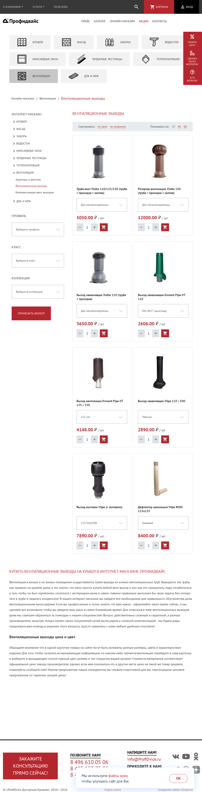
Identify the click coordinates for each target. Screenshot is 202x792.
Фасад (74, 44)
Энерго (187, 790)
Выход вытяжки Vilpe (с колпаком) (99, 509)
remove (80, 230)
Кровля (30, 44)
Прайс (85, 22)
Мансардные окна (37, 61)
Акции (143, 22)
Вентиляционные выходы (31, 188)
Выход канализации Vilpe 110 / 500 (161, 403)
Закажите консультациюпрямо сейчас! (30, 766)
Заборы (118, 44)
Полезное (61, 7)
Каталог (100, 22)
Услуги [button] (37, 7)
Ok (178, 778)
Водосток (164, 44)
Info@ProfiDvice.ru (144, 759)
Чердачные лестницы (99, 61)
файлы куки (117, 775)
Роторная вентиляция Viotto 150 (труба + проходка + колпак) (159, 193)
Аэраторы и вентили (28, 182)
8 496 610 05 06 (89, 762)
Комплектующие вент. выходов (35, 195)
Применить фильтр (31, 316)
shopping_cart (152, 7)
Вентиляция (33, 78)
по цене (102, 129)
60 (185, 129)
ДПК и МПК (84, 78)
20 (173, 129)
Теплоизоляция (160, 61)
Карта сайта (113, 790)
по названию (118, 129)
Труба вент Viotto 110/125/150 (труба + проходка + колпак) (102, 193)
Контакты (159, 22)
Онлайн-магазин (122, 22)
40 (179, 129)
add (94, 230)
